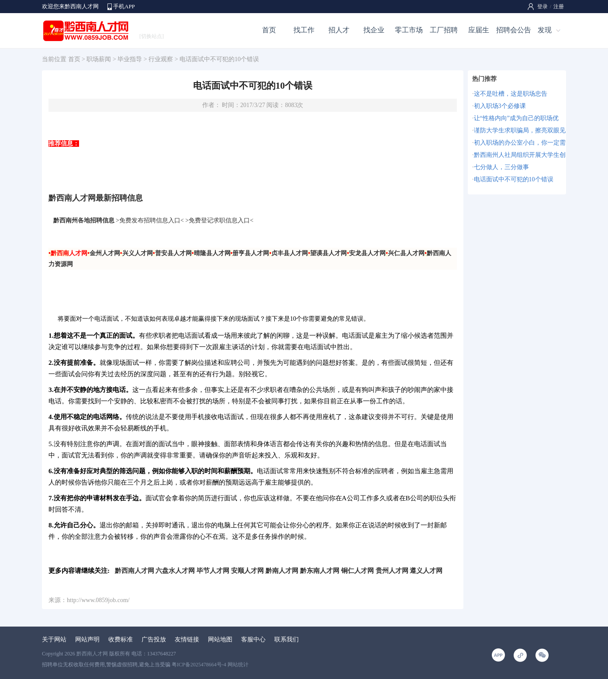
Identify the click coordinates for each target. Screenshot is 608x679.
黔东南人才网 (319, 570)
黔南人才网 (282, 570)
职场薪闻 (98, 59)
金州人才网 (105, 253)
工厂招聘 (444, 30)
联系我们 (286, 639)
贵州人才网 (392, 570)
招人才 (338, 30)
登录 (542, 6)
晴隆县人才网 (212, 253)
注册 (558, 6)
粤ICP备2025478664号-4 (199, 665)
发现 (545, 30)
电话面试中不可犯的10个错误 (513, 179)
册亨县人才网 (250, 253)
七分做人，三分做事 (501, 167)
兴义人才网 (137, 253)
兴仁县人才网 (406, 253)
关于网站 (54, 639)
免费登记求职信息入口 (219, 220)
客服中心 (253, 639)
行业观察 (161, 59)
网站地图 (220, 639)
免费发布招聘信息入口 (149, 220)
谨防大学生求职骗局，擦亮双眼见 (520, 130)
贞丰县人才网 (289, 253)
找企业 (373, 30)
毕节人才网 (213, 570)
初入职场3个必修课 (500, 106)
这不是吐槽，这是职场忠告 (510, 93)
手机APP (124, 6)
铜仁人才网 (357, 570)
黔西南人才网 (134, 570)
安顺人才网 (247, 570)
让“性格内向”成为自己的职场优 (516, 118)
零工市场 (409, 30)
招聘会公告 (513, 30)
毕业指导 (129, 59)
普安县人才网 (173, 253)
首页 (269, 30)
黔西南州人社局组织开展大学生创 (520, 155)
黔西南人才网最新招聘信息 (95, 198)
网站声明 (87, 639)
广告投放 (154, 639)
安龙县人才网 (367, 253)
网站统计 (238, 665)
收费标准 (120, 639)
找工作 (304, 30)
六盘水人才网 (175, 570)
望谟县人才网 (328, 253)
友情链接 (187, 639)
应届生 (478, 30)
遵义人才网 (426, 570)
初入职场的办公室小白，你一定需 (520, 142)
